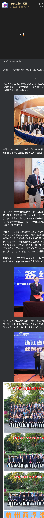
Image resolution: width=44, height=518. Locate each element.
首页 (11, 61)
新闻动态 (18, 61)
